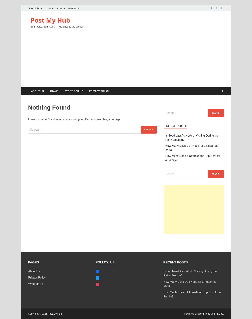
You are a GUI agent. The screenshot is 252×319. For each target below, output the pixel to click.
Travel (54, 91)
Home (50, 8)
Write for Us (73, 8)
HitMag (219, 313)
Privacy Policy (99, 91)
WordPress (204, 313)
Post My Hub (50, 20)
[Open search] (222, 91)
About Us (60, 8)
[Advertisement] (126, 61)
